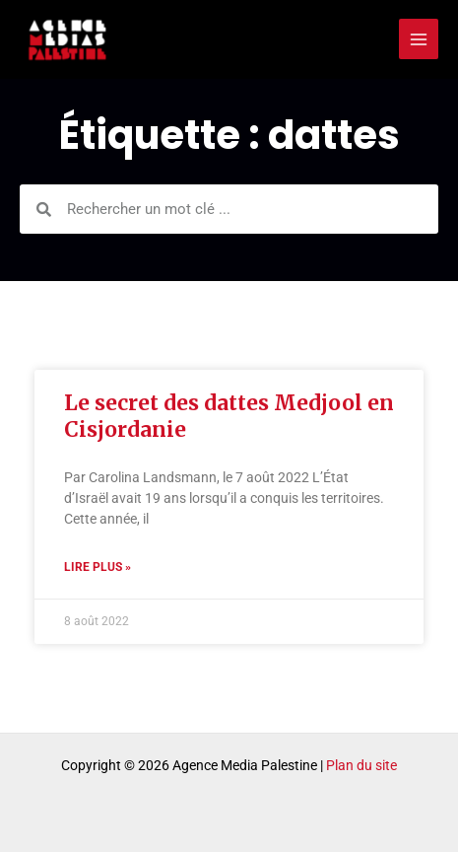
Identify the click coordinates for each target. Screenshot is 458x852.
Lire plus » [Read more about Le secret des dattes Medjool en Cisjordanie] (97, 567)
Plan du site (361, 765)
